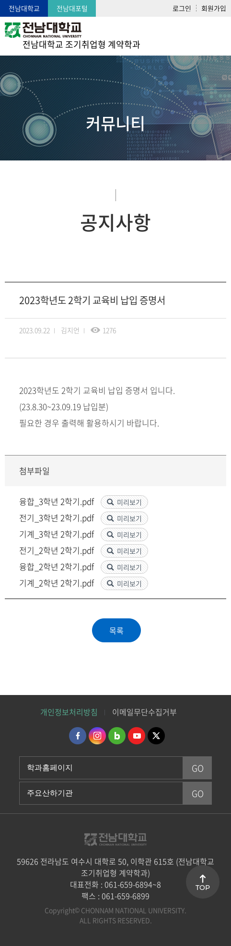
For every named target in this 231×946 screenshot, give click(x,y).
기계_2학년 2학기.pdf (57, 583)
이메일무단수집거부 (144, 712)
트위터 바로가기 (156, 735)
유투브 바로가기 (136, 735)
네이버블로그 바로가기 (117, 735)
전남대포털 (72, 8)
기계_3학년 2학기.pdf (57, 534)
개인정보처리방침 (69, 712)
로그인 (182, 8)
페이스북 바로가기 (77, 735)
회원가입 (213, 8)
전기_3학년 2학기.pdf (57, 518)
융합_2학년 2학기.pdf (57, 566)
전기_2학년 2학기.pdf (57, 550)
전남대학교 (24, 8)
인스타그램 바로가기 (97, 735)
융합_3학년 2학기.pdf (57, 501)
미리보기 (129, 502)
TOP (203, 887)
